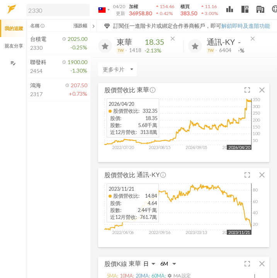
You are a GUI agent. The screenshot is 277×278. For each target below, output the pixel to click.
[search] (58, 10)
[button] (56, 9)
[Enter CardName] (117, 69)
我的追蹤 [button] (14, 28)
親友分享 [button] (14, 46)
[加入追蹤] (105, 46)
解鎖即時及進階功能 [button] (245, 25)
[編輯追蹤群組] (13, 63)
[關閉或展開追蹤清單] (93, 26)
